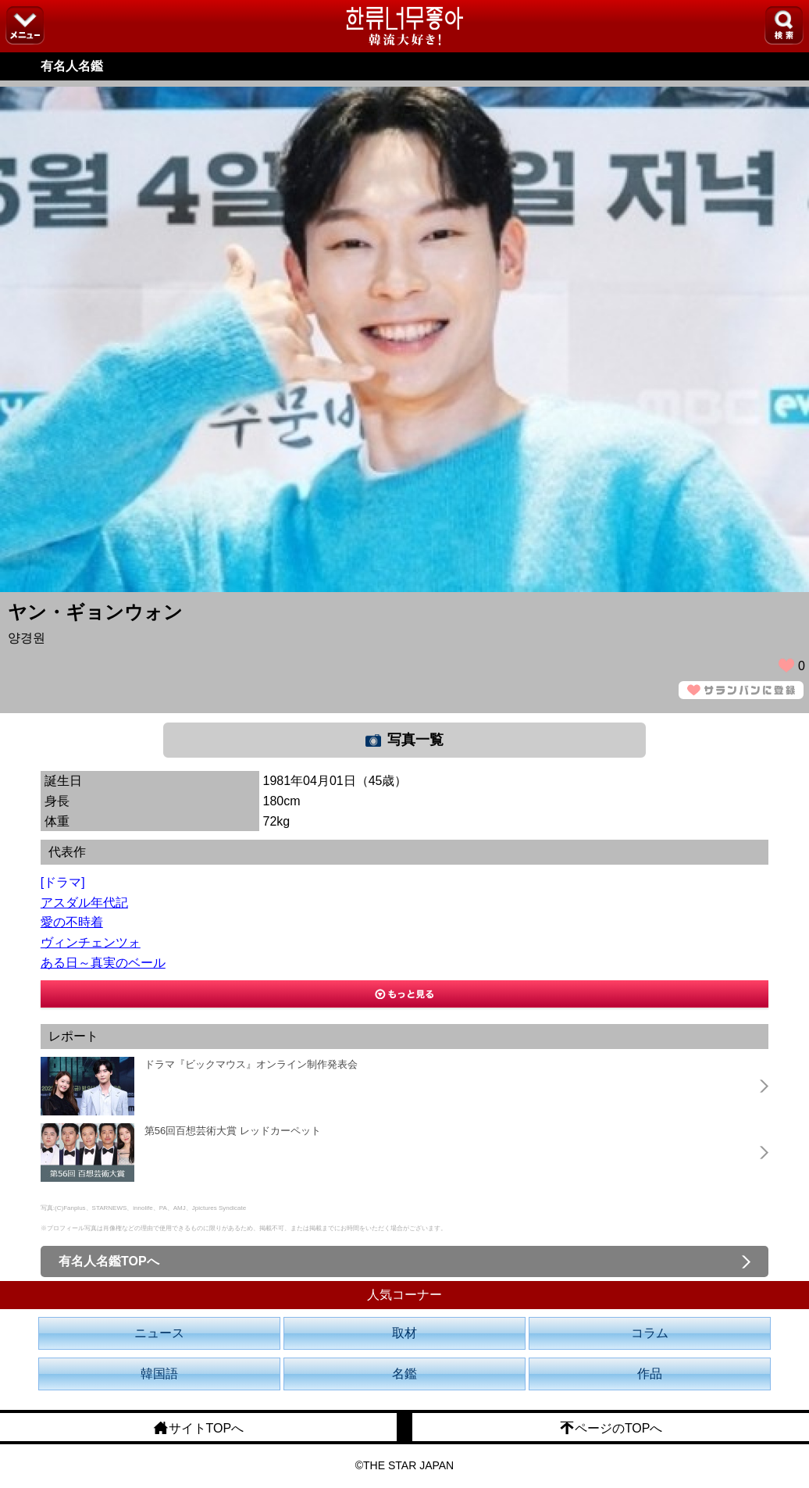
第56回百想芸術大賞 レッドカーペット (232, 1131)
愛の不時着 (72, 922)
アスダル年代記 (84, 902)
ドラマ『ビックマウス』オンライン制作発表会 (251, 1064)
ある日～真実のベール (103, 962)
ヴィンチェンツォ (91, 942)
